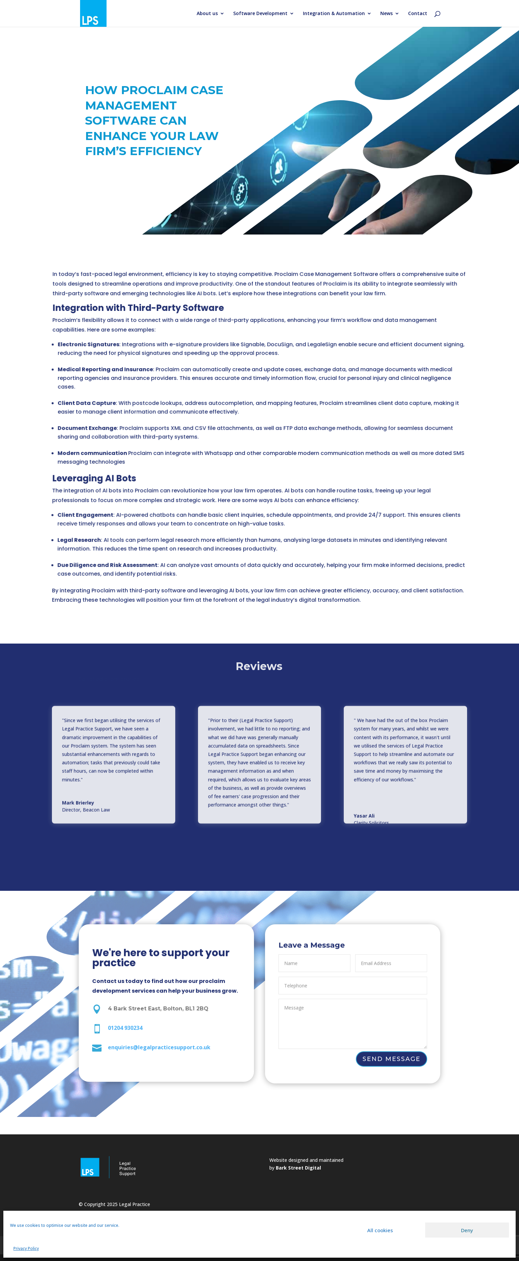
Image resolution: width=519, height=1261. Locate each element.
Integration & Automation (334, 13)
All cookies (380, 1230)
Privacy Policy (26, 1248)
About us (207, 13)
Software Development (260, 13)
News (386, 13)
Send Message (391, 1059)
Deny (467, 1230)
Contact (417, 13)
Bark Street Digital (298, 1168)
